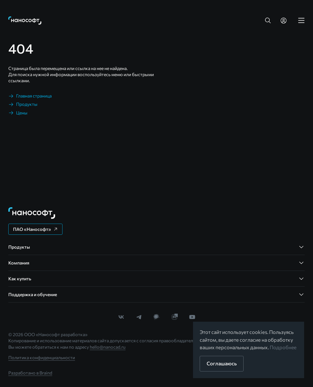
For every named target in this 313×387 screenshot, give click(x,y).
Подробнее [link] (283, 347)
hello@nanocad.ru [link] (108, 346)
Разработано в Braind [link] (30, 372)
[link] (25, 20)
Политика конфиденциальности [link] (41, 357)
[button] (268, 20)
